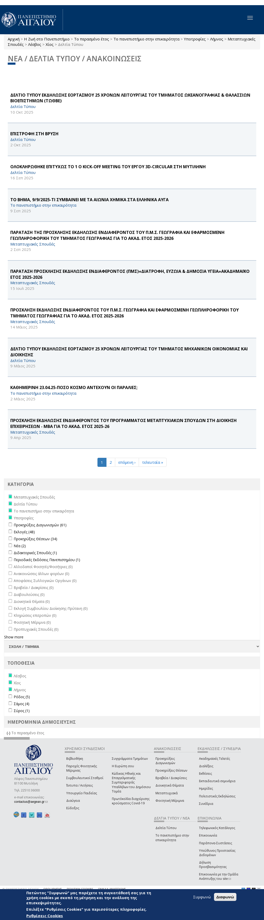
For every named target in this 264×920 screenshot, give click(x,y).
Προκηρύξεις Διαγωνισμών (165, 760)
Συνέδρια (206, 803)
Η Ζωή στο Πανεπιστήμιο (47, 38)
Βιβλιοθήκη (74, 758)
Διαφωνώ (225, 897)
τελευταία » (152, 462)
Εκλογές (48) (24, 531)
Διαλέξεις (206, 766)
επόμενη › (127, 462)
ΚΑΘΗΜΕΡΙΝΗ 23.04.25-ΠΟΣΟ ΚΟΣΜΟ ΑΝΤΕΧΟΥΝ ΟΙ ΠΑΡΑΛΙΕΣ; (73, 387)
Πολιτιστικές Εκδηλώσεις (217, 796)
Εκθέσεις (205, 773)
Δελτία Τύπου (166, 828)
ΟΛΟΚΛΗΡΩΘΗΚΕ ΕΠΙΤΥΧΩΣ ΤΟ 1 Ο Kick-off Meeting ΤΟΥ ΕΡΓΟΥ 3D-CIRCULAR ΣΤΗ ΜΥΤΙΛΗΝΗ (108, 167)
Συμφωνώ (202, 896)
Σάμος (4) (21, 703)
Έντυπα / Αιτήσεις (79, 785)
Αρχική (14, 38)
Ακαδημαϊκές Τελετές (214, 758)
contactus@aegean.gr (31, 802)
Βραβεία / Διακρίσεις (171, 778)
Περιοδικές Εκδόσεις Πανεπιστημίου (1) (47, 559)
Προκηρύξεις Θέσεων (171, 770)
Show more (13, 637)
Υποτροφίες (195, 38)
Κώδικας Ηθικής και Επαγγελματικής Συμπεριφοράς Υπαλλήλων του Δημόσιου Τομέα (131, 782)
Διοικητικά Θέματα (169, 785)
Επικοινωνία (208, 835)
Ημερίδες (206, 788)
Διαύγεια (73, 800)
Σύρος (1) (22, 710)
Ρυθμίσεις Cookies (44, 915)
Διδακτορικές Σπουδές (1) (35, 552)
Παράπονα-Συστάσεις (215, 843)
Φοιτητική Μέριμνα (169, 800)
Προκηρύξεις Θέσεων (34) (35, 538)
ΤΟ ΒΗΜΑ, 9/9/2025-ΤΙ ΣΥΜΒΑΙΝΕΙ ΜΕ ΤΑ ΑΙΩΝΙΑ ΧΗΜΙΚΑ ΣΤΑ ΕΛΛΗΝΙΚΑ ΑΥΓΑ (89, 199)
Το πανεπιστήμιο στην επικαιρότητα (146, 38)
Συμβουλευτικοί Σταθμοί (84, 778)
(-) (9, 732)
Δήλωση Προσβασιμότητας (213, 864)
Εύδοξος (72, 808)
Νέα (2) (20, 545)
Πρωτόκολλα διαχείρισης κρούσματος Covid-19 (131, 801)
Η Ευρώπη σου (123, 766)
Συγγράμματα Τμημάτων (130, 758)
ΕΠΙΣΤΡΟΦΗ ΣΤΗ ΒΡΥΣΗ (34, 134)
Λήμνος (216, 38)
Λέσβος (34, 44)
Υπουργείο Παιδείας (81, 793)
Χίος (50, 44)
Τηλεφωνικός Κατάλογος (217, 828)
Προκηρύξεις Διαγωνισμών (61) (40, 524)
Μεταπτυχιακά (166, 793)
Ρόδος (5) (22, 696)
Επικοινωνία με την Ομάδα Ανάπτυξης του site (218, 876)
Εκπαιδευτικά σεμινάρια (217, 781)
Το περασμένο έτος (91, 38)
